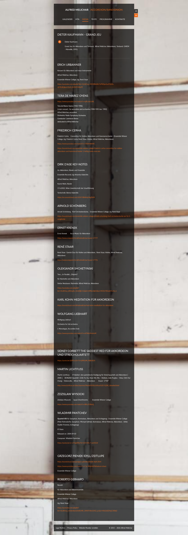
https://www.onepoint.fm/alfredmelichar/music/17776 (77, 260)
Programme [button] (106, 19)
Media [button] (85, 19)
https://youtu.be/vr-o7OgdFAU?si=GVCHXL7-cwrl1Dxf (77, 443)
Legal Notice (60, 528)
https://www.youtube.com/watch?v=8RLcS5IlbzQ (75, 404)
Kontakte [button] (120, 19)
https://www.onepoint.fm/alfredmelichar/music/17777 (77, 238)
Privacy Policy (72, 528)
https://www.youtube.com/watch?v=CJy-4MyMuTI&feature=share (81, 466)
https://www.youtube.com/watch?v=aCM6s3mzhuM (76, 333)
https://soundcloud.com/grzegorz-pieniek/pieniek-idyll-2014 (79, 462)
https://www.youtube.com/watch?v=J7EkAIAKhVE (76, 144)
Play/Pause (59, 41)
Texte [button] (94, 19)
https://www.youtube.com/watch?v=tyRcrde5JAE (75, 101)
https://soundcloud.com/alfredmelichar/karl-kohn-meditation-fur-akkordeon (85, 305)
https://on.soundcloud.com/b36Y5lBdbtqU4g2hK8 (76, 197)
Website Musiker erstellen (88, 528)
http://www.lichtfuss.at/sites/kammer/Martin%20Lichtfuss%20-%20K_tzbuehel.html (88, 386)
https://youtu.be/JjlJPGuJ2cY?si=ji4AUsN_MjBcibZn (76, 361)
